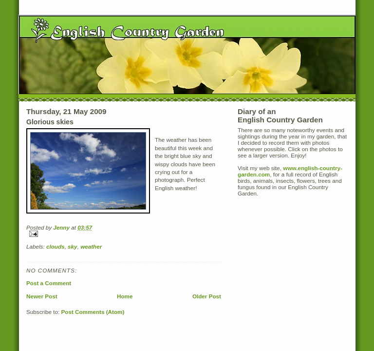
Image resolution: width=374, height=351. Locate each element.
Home (124, 296)
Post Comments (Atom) (92, 312)
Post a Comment (48, 283)
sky (72, 246)
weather (91, 246)
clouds (55, 246)
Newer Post (41, 296)
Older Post (206, 296)
